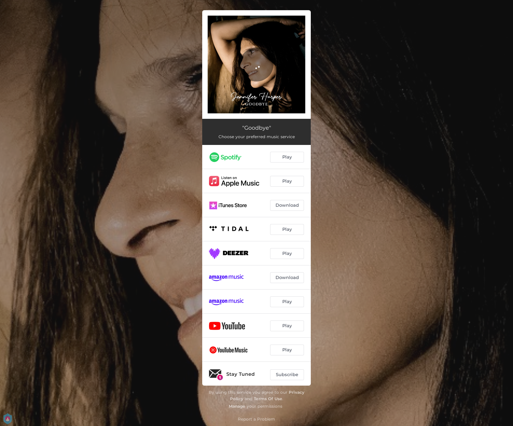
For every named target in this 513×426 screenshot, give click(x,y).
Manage (237, 406)
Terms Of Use (268, 398)
